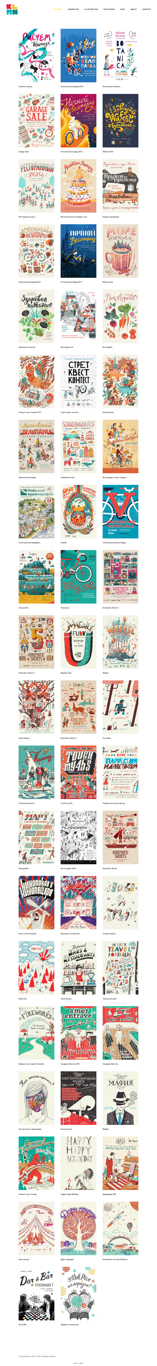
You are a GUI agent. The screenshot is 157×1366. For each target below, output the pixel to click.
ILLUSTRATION (89, 11)
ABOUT (131, 11)
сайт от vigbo (78, 1360)
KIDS (120, 11)
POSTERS (55, 11)
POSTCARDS (107, 11)
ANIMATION (71, 11)
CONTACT (144, 11)
